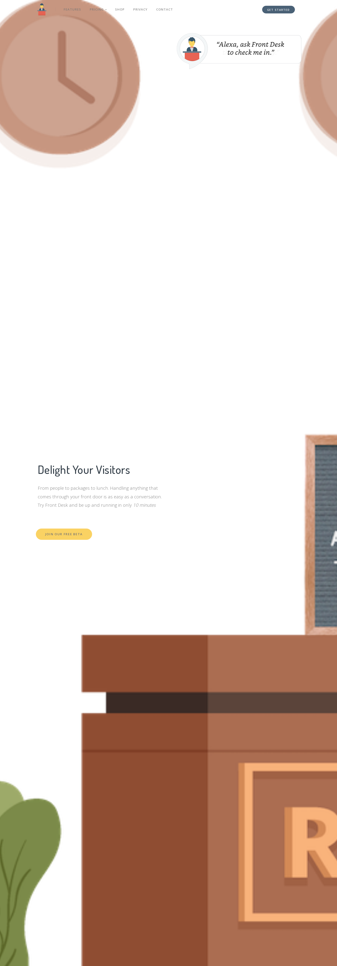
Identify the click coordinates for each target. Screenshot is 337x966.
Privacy (141, 9)
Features (72, 9)
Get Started (278, 9)
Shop (120, 9)
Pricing (98, 9)
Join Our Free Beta (64, 534)
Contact (165, 9)
